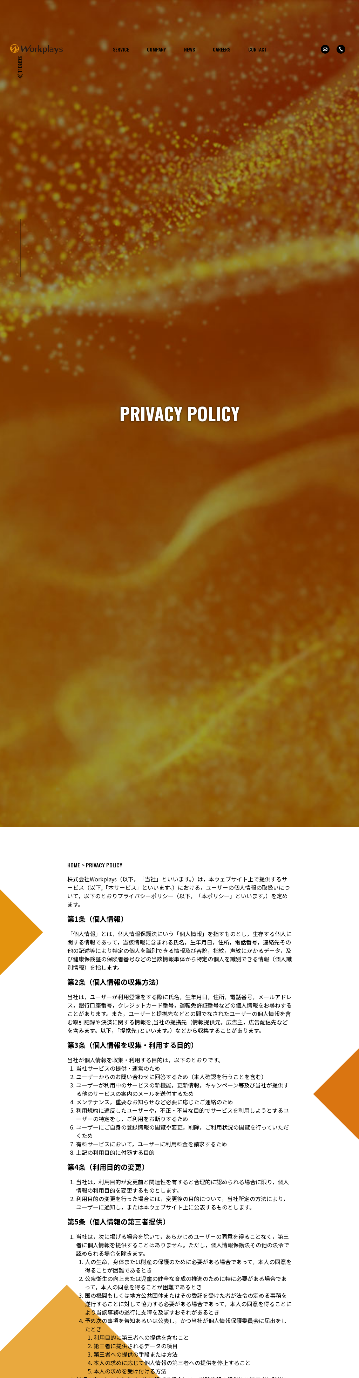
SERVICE (121, 49)
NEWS (189, 49)
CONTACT (257, 49)
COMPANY (156, 49)
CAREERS (221, 49)
